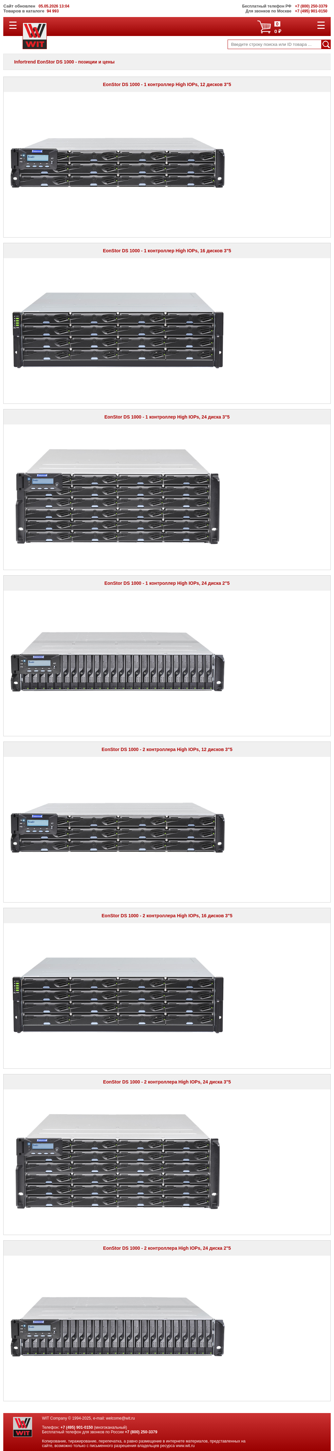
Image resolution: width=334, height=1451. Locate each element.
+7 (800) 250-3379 (141, 1432)
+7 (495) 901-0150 (77, 1427)
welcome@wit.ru (120, 1418)
